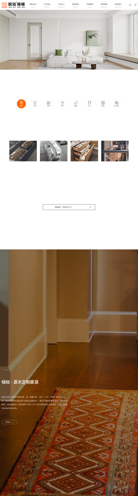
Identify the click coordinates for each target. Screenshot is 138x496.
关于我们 (47, 5)
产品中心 (61, 5)
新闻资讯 (75, 5)
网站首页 (33, 5)
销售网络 (104, 5)
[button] (57, 66)
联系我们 (118, 5)
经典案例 (90, 5)
